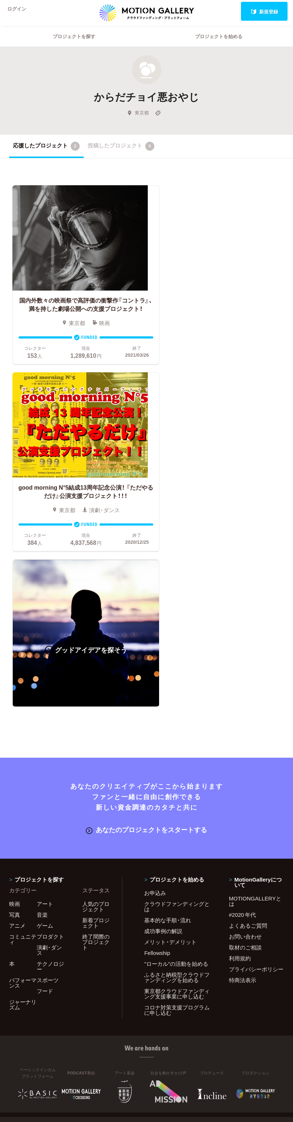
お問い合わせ (245, 749)
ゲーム (45, 738)
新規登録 (264, 11)
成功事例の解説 (163, 743)
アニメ (17, 738)
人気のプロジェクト (96, 718)
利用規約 (240, 770)
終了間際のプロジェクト (96, 754)
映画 (14, 716)
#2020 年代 (242, 727)
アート (45, 716)
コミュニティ (22, 751)
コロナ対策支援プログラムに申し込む (177, 822)
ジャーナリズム (22, 816)
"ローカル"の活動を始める (176, 776)
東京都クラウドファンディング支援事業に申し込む (177, 806)
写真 (14, 727)
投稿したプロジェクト (121, 155)
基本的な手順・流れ (167, 732)
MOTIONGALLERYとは (255, 713)
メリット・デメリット (170, 754)
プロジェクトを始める (218, 45)
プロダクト (50, 749)
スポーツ (48, 792)
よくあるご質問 (248, 738)
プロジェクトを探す (74, 45)
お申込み (155, 705)
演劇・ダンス (49, 762)
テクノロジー (50, 778)
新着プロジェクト (96, 735)
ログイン (19, 11)
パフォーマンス (22, 795)
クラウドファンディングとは (177, 718)
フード (45, 803)
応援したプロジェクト (46, 155)
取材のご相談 (245, 759)
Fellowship (157, 765)
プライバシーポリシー (256, 781)
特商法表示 (242, 792)
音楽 (42, 727)
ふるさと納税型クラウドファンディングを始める (177, 789)
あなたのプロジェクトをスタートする (146, 642)
